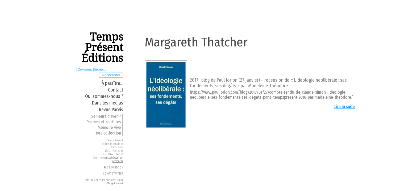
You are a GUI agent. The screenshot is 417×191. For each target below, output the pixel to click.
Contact (115, 90)
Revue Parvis (111, 109)
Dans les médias (107, 103)
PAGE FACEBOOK (113, 167)
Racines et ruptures (103, 121)
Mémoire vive (109, 127)
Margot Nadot (115, 183)
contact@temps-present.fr (113, 159)
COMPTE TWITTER (113, 173)
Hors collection (107, 133)
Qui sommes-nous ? (104, 96)
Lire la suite (344, 106)
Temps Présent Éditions (102, 47)
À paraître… (112, 83)
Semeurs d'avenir (106, 116)
